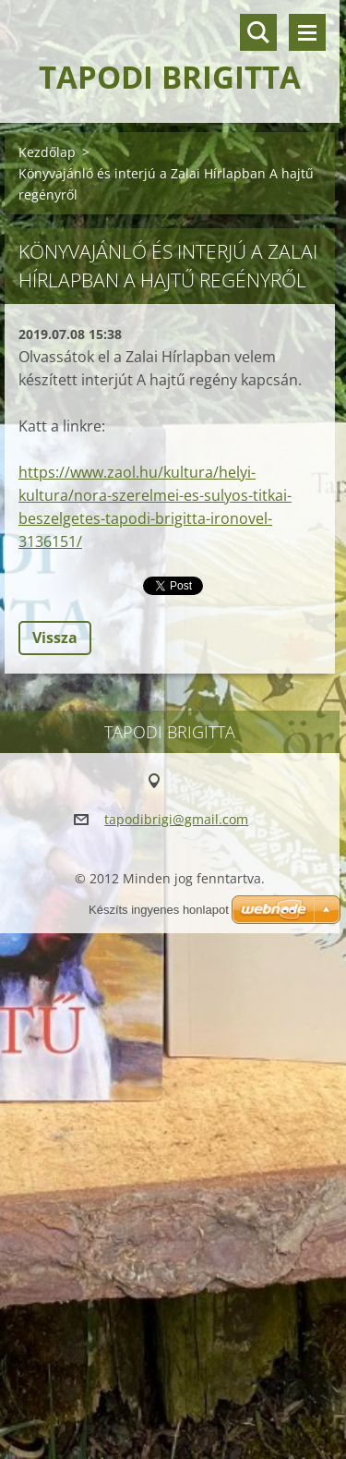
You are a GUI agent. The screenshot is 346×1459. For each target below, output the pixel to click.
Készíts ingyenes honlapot (159, 910)
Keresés (258, 32)
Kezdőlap (47, 152)
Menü (307, 32)
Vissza (55, 637)
